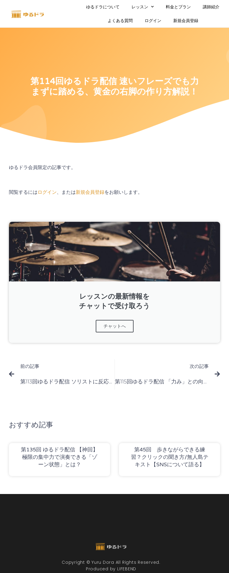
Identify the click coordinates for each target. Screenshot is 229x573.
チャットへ (114, 326)
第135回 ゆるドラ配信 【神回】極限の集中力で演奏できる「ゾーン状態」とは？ (59, 456)
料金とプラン (178, 7)
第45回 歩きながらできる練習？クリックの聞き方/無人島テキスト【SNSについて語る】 (169, 456)
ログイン (153, 20)
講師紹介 (211, 7)
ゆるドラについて (103, 7)
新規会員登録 (185, 20)
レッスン (142, 6)
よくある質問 (120, 20)
